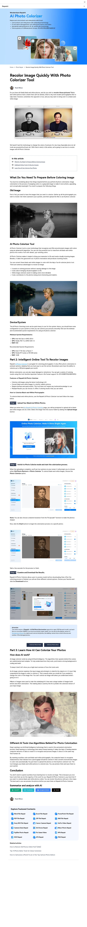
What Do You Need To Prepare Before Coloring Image (30, 162)
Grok (56, 790)
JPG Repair (40, 837)
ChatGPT (15, 790)
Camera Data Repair (21, 828)
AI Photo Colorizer (21, 364)
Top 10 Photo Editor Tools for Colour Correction (25, 851)
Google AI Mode (43, 790)
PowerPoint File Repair (66, 814)
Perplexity (28, 790)
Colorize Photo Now (34, 645)
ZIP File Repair (41, 818)
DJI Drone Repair (42, 828)
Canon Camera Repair (43, 823)
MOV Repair (18, 837)
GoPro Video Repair (64, 823)
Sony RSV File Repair (21, 823)
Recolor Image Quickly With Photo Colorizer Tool (40, 67)
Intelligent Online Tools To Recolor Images (26, 165)
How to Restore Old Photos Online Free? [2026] (25, 847)
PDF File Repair (19, 818)
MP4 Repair (62, 832)
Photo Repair (19, 67)
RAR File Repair (63, 818)
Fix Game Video (41, 832)
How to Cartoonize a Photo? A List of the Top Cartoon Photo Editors (32, 855)
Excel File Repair (41, 814)
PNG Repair (62, 837)
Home (11, 67)
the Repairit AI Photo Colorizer (33, 407)
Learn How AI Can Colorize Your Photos (26, 168)
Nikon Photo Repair (64, 828)
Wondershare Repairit (18, 633)
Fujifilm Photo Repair (21, 832)
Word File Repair (19, 814)
